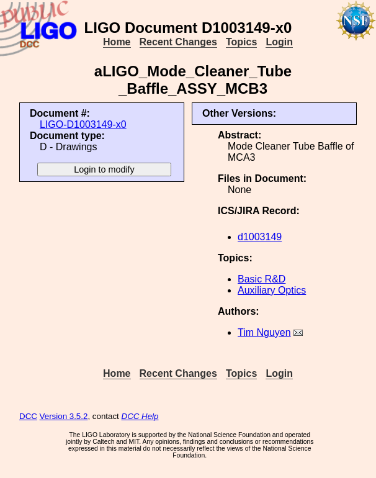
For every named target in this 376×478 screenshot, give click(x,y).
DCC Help (140, 416)
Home (116, 42)
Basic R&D (261, 279)
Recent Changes (178, 42)
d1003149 (260, 237)
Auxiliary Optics (272, 290)
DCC (28, 416)
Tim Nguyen (264, 332)
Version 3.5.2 (64, 416)
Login (279, 42)
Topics (241, 42)
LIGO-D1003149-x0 (83, 124)
